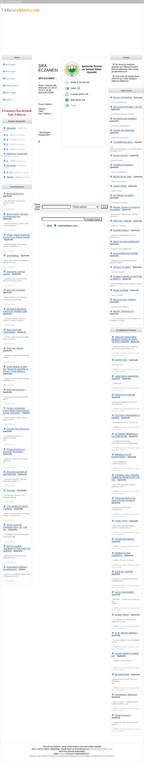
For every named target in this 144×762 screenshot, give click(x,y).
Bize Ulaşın (10, 92)
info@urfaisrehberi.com (101, 749)
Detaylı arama (12, 85)
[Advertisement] (73, 28)
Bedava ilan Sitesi (38, 756)
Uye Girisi (10, 78)
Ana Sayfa (10, 64)
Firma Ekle (10, 71)
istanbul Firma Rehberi (103, 756)
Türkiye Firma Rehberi (58, 756)
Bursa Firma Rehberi (81, 756)
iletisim (8, 100)
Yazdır (73, 105)
